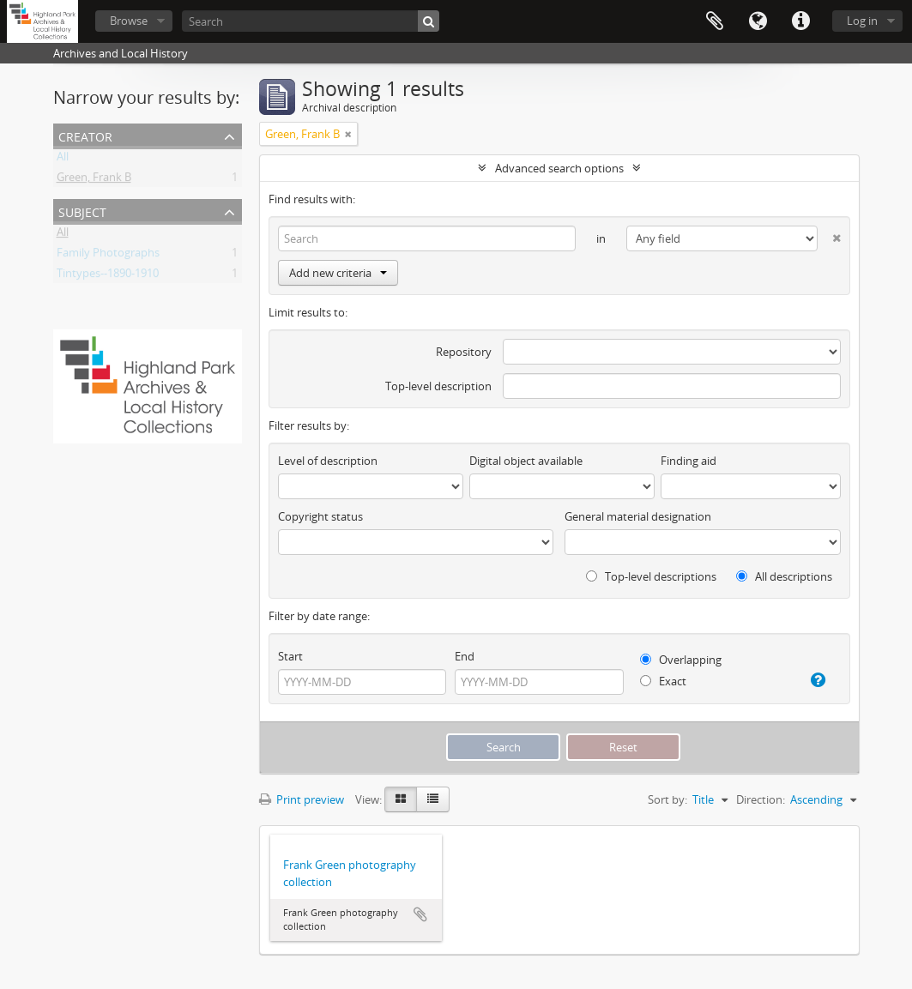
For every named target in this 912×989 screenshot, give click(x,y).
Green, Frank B (94, 180)
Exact (663, 681)
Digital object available (526, 460)
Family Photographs (108, 255)
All (63, 159)
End (464, 656)
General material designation (638, 516)
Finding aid (688, 460)
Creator (85, 135)
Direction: (760, 799)
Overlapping (681, 659)
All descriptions (784, 576)
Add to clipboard (420, 914)
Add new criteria (338, 272)
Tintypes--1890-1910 (108, 276)
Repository (464, 351)
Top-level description (438, 386)
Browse (129, 20)
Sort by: (667, 799)
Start (290, 656)
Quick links (800, 21)
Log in (862, 20)
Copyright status (320, 516)
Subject (82, 210)
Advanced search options (559, 168)
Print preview (301, 799)
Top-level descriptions (651, 576)
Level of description (327, 460)
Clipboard (714, 21)
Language (757, 21)
